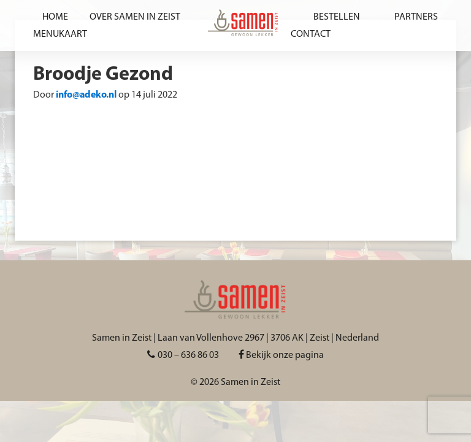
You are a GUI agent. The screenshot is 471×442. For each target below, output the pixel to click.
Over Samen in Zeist (135, 17)
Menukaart (60, 34)
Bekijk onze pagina (281, 355)
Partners (416, 17)
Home (55, 17)
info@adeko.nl (86, 95)
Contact (311, 34)
